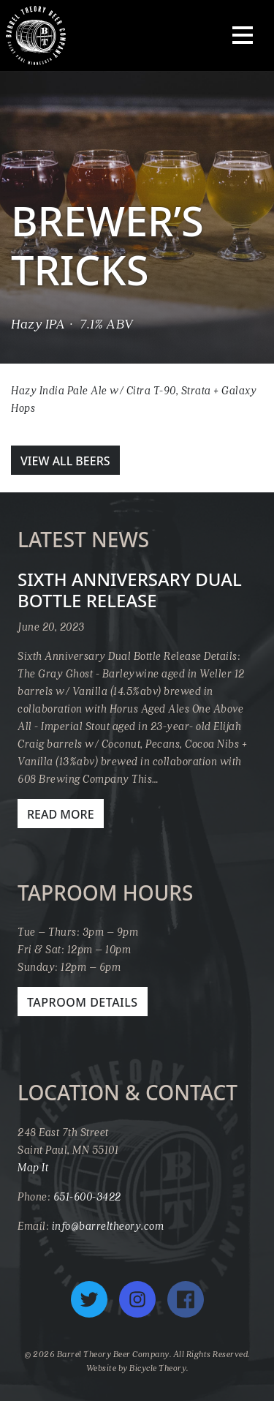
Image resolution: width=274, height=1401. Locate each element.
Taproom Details (82, 1002)
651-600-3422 (87, 1196)
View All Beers (65, 461)
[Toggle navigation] (242, 35)
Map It (33, 1167)
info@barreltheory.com (108, 1225)
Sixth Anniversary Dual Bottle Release (130, 589)
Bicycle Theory (157, 1367)
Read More (60, 814)
